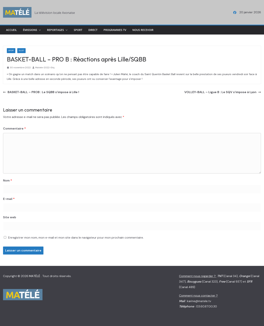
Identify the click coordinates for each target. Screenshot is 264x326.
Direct (92, 30)
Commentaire (14, 128)
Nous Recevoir (142, 30)
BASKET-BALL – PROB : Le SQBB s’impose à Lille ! (41, 92)
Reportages (55, 30)
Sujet (21, 50)
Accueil (11, 30)
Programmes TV (115, 30)
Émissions (30, 30)
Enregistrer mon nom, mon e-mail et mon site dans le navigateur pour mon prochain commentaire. (76, 238)
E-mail (9, 199)
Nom (7, 180)
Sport (78, 30)
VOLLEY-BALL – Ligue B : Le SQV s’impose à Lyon (222, 92)
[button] (39, 30)
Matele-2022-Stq (44, 67)
